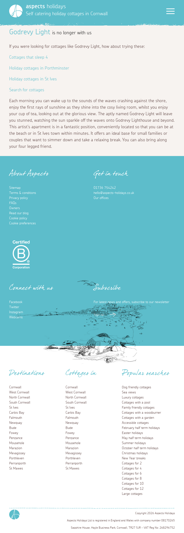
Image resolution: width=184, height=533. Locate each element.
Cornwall (15, 387)
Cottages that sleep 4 (28, 57)
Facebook (15, 302)
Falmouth (15, 417)
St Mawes (16, 468)
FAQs (12, 203)
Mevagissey (17, 453)
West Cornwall (19, 392)
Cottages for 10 (133, 483)
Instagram (16, 312)
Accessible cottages (135, 423)
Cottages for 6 (132, 473)
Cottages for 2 (132, 463)
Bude (12, 428)
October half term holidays (140, 448)
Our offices (101, 198)
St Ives (13, 407)
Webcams (16, 317)
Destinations (26, 374)
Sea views (129, 392)
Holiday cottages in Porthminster (39, 68)
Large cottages (132, 494)
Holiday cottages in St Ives (33, 79)
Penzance (15, 438)
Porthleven (16, 458)
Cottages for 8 (132, 478)
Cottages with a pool (136, 402)
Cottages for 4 (132, 468)
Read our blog (19, 213)
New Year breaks (134, 458)
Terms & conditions (22, 193)
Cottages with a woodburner (141, 412)
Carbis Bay (16, 412)
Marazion (15, 448)
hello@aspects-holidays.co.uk (114, 193)
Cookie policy (18, 218)
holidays (46, 6)
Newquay (15, 423)
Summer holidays (134, 443)
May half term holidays (137, 438)
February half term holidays (141, 428)
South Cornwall (19, 402)
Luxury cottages (133, 397)
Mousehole (16, 443)
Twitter (14, 307)
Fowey (13, 433)
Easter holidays (132, 433)
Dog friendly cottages (136, 387)
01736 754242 (105, 188)
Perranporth (17, 463)
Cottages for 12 (133, 488)
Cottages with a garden (138, 417)
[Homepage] (15, 11)
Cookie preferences (22, 223)
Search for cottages (26, 90)
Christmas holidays (135, 453)
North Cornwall (19, 397)
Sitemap (15, 188)
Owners (14, 208)
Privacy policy (18, 198)
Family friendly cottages (138, 407)
